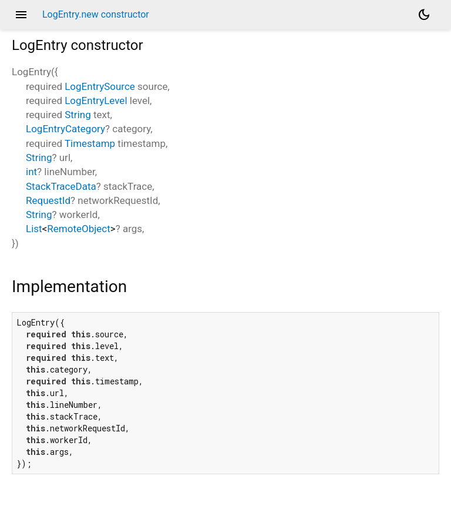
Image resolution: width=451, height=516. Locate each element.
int (31, 171)
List (34, 228)
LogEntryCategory (65, 129)
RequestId (48, 200)
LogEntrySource (100, 86)
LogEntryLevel (96, 100)
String (77, 114)
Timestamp (90, 143)
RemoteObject (78, 228)
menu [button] (21, 15)
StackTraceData (61, 186)
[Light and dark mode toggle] (424, 14)
